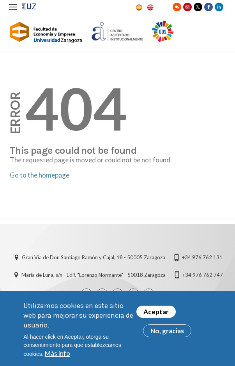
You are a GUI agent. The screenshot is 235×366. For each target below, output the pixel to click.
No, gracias (167, 334)
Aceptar (156, 315)
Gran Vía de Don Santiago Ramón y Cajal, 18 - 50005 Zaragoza (93, 257)
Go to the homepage (39, 175)
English (149, 7)
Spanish (138, 7)
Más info (57, 357)
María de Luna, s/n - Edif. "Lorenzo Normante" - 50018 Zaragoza (93, 275)
